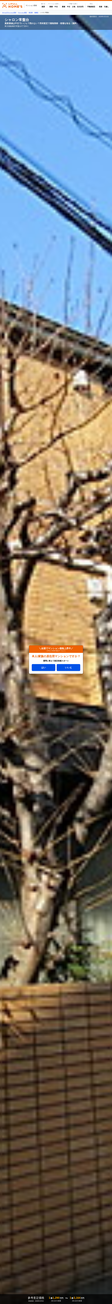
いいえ (68, 667)
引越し (106, 7)
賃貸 (43, 7)
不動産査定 (91, 7)
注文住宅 (80, 7)
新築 (51, 6)
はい (43, 667)
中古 (57, 6)
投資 (100, 7)
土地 (73, 7)
